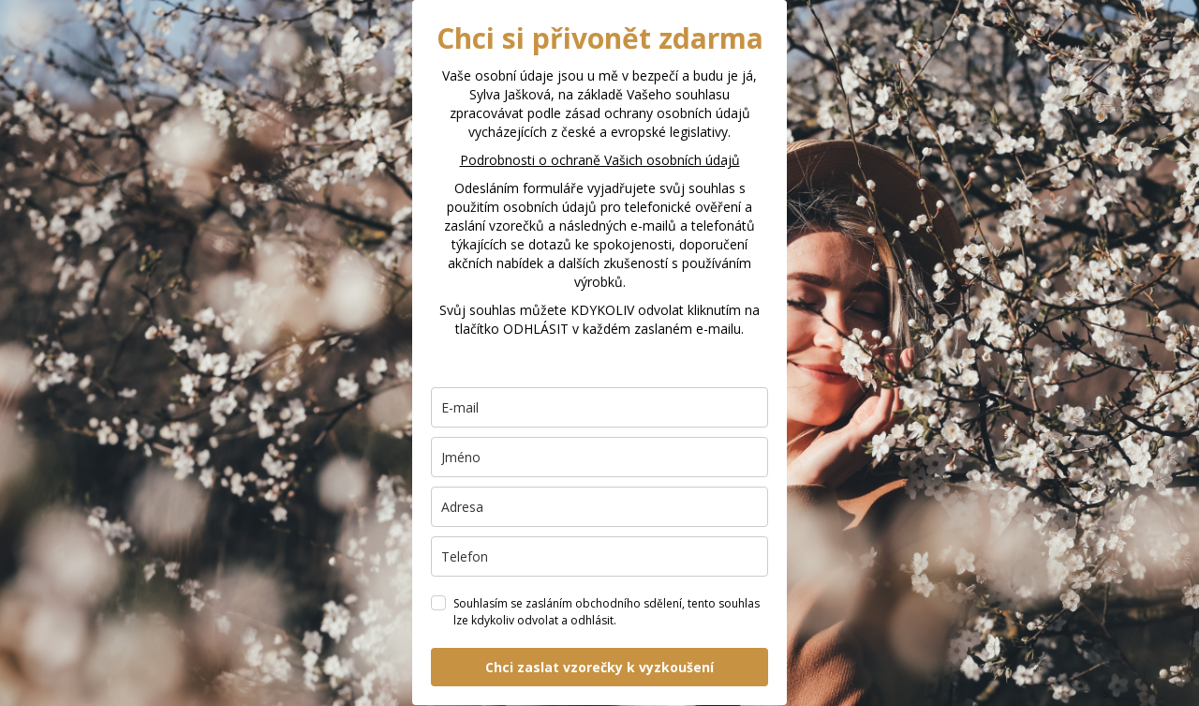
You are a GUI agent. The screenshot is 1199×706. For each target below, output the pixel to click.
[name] (599, 457)
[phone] (599, 556)
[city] (599, 507)
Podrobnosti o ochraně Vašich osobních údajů (600, 160)
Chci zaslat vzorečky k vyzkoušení (599, 667)
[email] (599, 407)
